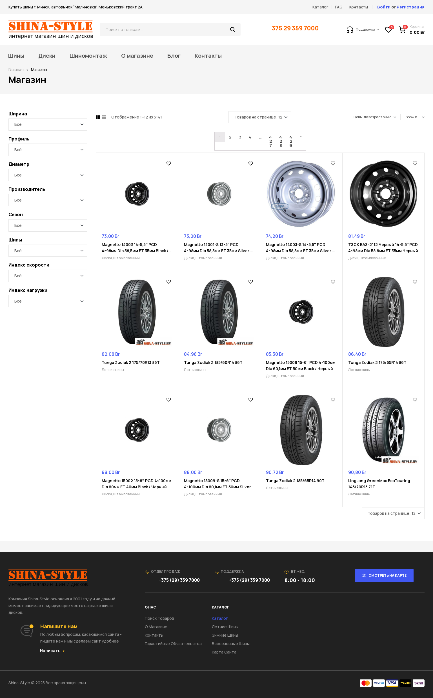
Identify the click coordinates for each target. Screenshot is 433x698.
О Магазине (156, 626)
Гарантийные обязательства (173, 643)
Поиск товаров (159, 618)
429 (290, 141)
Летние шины (113, 369)
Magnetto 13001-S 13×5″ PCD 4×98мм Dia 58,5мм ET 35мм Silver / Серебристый (218, 250)
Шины (16, 56)
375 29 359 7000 (296, 28)
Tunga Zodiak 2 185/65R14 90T (295, 480)
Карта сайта (224, 652)
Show (410, 117)
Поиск (233, 29)
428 (280, 141)
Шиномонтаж (88, 56)
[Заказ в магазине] (375, 117)
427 (270, 141)
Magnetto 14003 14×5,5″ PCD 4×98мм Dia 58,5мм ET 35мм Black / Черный (135, 250)
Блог (174, 56)
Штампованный (126, 258)
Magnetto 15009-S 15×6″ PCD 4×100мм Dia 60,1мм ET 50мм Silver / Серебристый (219, 487)
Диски (46, 56)
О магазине (137, 56)
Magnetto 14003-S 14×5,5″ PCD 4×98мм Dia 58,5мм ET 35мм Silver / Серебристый (300, 250)
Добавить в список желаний (168, 163)
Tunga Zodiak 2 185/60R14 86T (213, 362)
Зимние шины (225, 635)
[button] (52, 651)
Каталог (220, 618)
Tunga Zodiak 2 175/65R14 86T (377, 362)
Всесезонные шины (231, 643)
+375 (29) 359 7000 (180, 580)
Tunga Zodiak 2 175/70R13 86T (131, 362)
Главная (16, 69)
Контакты (208, 56)
